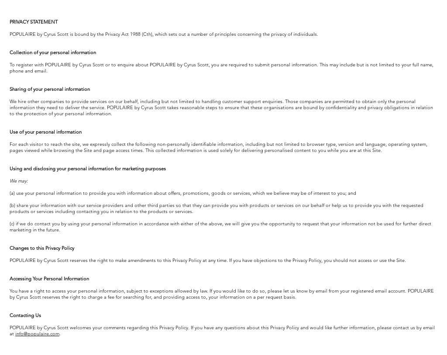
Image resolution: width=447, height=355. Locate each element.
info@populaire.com (37, 334)
